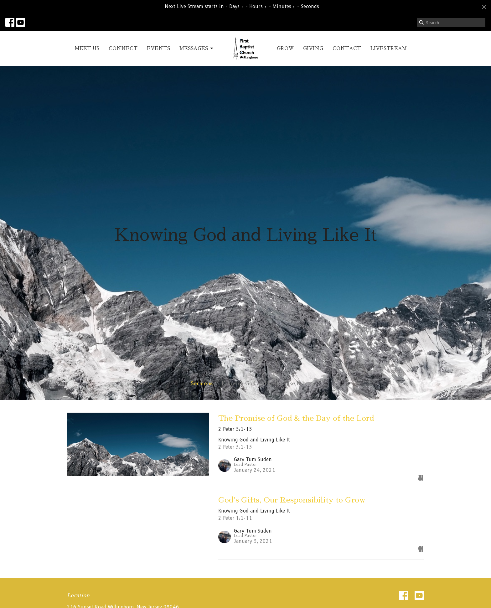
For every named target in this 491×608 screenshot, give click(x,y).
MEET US (87, 48)
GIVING (313, 48)
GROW (285, 48)
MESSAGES (196, 48)
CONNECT (123, 48)
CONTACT (347, 48)
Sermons (202, 383)
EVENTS (158, 48)
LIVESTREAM (388, 48)
